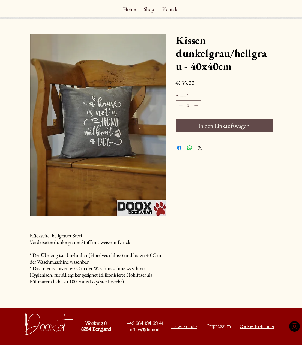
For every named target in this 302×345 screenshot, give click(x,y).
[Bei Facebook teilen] (179, 147)
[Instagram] (294, 326)
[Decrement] (180, 105)
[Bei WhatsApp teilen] (189, 147)
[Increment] (196, 105)
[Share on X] (200, 147)
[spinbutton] (188, 105)
